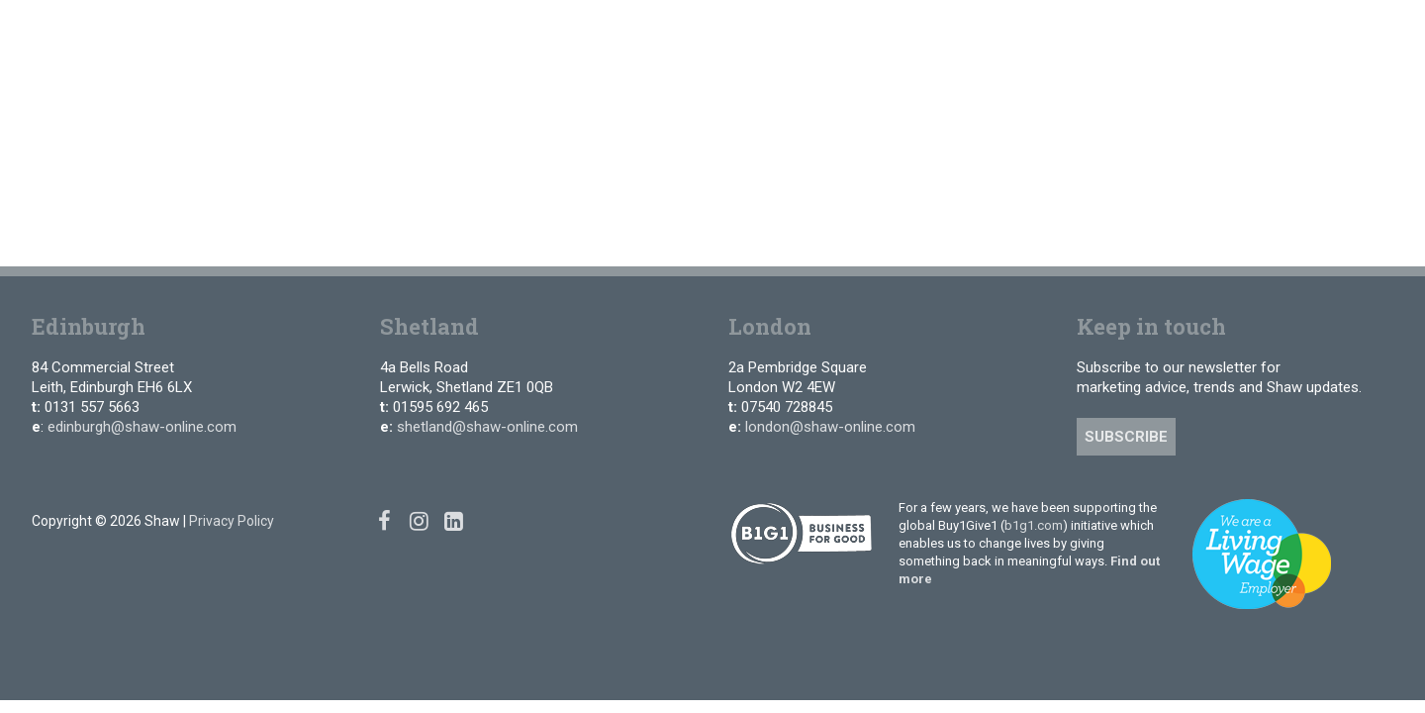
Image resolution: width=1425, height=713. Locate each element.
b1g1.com (1033, 525)
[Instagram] (1230, 29)
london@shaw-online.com (830, 427)
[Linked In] (1260, 29)
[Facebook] (1202, 29)
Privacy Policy (231, 521)
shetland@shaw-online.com (487, 427)
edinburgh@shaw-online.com (142, 427)
